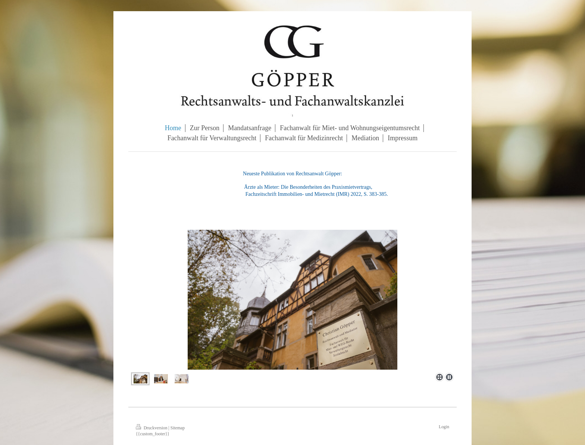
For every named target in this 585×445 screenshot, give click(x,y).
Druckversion (152, 428)
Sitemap (178, 428)
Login (444, 426)
